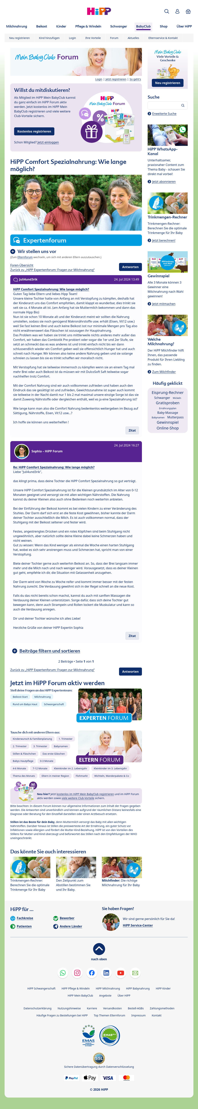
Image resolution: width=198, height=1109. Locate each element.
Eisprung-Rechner (168, 392)
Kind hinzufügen (49, 38)
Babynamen (61, 746)
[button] (166, 11)
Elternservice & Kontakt (163, 38)
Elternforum (25, 257)
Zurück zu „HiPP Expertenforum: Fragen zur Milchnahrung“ (52, 270)
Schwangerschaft (54, 704)
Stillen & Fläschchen (24, 753)
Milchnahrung (42, 696)
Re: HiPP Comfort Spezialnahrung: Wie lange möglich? (54, 467)
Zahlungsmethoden (162, 1008)
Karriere (92, 1008)
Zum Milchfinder (164, 372)
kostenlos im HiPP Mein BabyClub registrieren (85, 794)
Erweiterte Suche (164, 114)
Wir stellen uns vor (37, 251)
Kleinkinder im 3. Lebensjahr (110, 768)
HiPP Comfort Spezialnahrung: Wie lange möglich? (51, 289)
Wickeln (177, 398)
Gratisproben (167, 402)
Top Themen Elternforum (109, 1015)
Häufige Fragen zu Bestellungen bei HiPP (62, 1015)
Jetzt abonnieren (164, 181)
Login (72, 38)
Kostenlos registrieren (34, 131)
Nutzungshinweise (69, 1008)
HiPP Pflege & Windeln (76, 988)
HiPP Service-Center (138, 925)
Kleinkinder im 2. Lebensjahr (70, 768)
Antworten (130, 267)
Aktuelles (133, 38)
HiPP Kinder (163, 988)
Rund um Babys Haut (25, 704)
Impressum (138, 1015)
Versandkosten (112, 1008)
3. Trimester (40, 746)
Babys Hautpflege (23, 761)
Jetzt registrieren (115, 79)
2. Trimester (20, 746)
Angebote (105, 995)
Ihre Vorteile (93, 38)
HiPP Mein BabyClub (80, 995)
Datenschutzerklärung (38, 1008)
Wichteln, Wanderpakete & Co (111, 776)
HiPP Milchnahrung (108, 988)
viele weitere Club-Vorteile (78, 798)
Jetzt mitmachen (163, 304)
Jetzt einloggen (48, 142)
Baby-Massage (167, 413)
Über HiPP (124, 995)
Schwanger (162, 398)
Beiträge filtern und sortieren (49, 651)
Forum (114, 38)
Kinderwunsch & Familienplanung (32, 738)
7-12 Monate (40, 768)
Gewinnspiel (168, 422)
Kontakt (156, 1015)
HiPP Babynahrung (138, 988)
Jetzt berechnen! (163, 240)
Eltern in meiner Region (55, 776)
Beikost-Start (20, 696)
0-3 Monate (46, 761)
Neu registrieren (19, 38)
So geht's (135, 79)
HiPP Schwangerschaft (41, 988)
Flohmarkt (82, 776)
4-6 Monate (19, 768)
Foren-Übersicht (21, 265)
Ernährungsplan (167, 408)
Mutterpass (175, 417)
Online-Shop (168, 428)
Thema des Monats (24, 776)
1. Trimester (66, 738)
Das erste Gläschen (54, 753)
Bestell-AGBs (136, 1008)
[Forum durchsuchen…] (168, 105)
